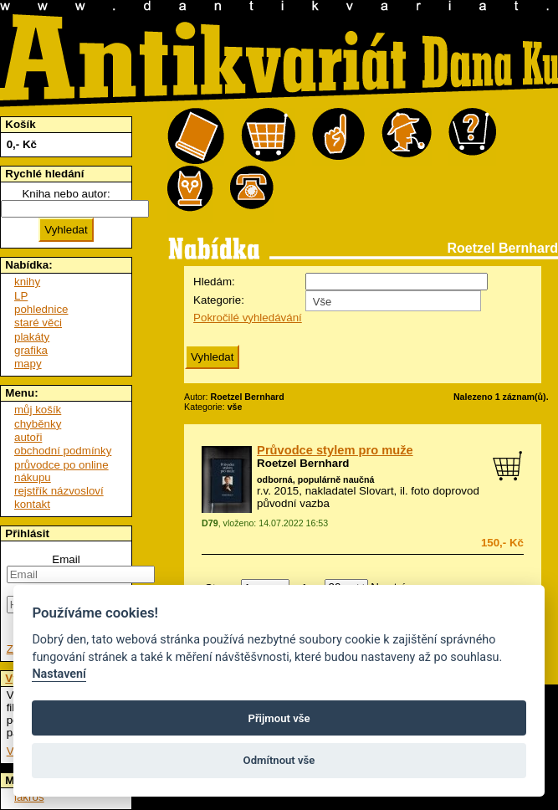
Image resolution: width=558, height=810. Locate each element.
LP (21, 296)
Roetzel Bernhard (303, 463)
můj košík (37, 409)
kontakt (32, 504)
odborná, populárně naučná (315, 479)
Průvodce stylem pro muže (335, 450)
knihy (27, 281)
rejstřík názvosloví (59, 490)
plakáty (31, 337)
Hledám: (214, 281)
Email (65, 559)
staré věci (38, 322)
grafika (31, 350)
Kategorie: (218, 300)
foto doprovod (445, 490)
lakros (29, 797)
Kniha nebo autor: (66, 193)
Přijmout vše (279, 718)
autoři (28, 437)
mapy (28, 363)
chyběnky (37, 424)
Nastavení (59, 674)
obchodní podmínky (62, 450)
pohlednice (41, 309)
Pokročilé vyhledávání (247, 317)
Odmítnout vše (279, 760)
